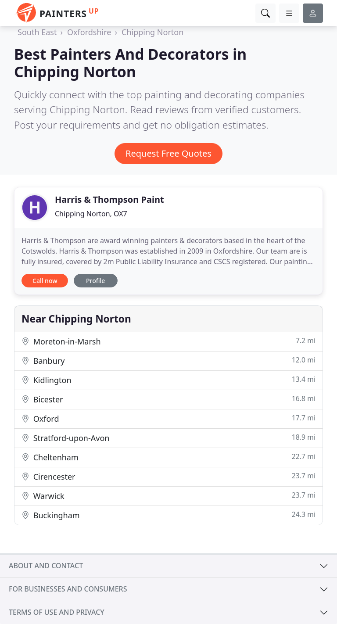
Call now (44, 280)
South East (37, 32)
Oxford (168, 418)
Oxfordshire (89, 32)
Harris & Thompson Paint (109, 199)
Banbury (168, 360)
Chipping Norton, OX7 (91, 214)
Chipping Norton (152, 32)
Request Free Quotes (168, 153)
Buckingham (168, 514)
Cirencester (168, 476)
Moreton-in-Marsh (168, 341)
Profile (95, 280)
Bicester (168, 399)
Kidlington (168, 379)
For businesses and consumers (68, 589)
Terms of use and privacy (56, 612)
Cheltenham (168, 457)
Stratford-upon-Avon (168, 437)
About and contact (46, 565)
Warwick (168, 495)
